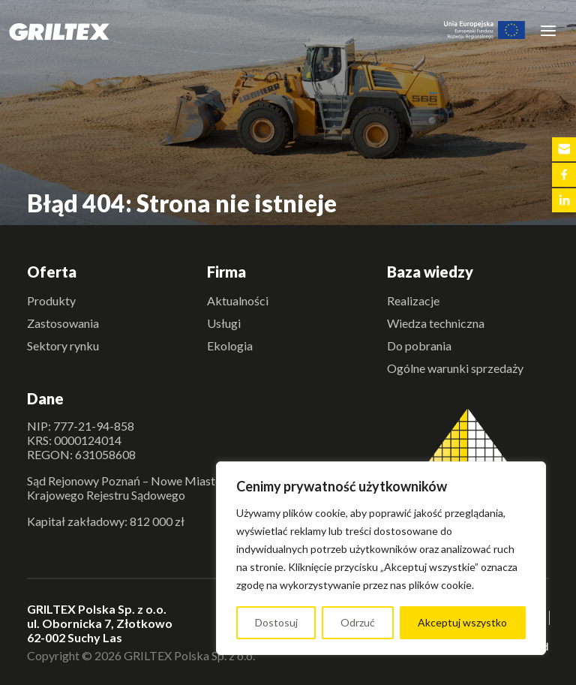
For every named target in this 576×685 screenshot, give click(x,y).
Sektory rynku (63, 345)
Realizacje (413, 300)
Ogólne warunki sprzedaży (455, 368)
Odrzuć (357, 622)
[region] (381, 558)
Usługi (224, 323)
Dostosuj (276, 622)
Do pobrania (419, 345)
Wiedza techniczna (435, 323)
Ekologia (230, 345)
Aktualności (237, 300)
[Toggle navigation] (548, 30)
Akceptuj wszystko (462, 622)
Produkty (51, 300)
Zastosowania (63, 323)
